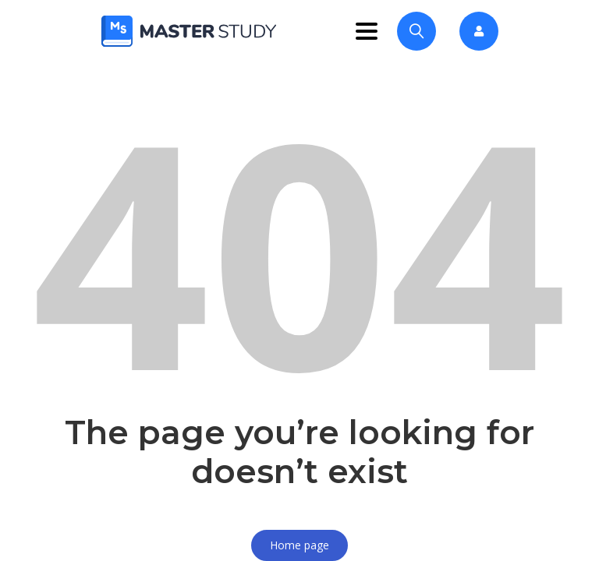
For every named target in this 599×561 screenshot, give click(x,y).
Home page (299, 545)
